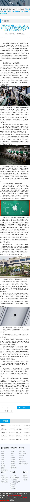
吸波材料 (3, 475)
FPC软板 (3, 466)
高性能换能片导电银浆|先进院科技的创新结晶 (12, 425)
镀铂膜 (2, 457)
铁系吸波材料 (4, 480)
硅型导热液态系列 (14, 478)
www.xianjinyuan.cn (8, 497)
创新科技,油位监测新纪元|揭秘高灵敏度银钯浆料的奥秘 (15, 429)
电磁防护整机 (22, 461)
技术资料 (25, 480)
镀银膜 (2, 453)
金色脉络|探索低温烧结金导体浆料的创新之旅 (12, 436)
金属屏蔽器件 (22, 453)
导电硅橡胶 (22, 451)
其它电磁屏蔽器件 (23, 464)
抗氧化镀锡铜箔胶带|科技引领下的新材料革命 (12, 432)
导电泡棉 (21, 455)
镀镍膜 (2, 459)
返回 (24, 407)
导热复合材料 (13, 488)
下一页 (6, 411)
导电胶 (12, 451)
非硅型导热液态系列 (15, 482)
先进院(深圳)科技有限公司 (6, 493)
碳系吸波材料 (4, 478)
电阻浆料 (13, 466)
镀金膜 (2, 451)
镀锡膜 (2, 461)
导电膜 (2, 468)
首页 (10, 9)
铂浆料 (12, 455)
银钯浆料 (13, 459)
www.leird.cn (22, 493)
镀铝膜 (2, 464)
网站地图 (12, 500)
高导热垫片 (13, 475)
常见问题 (21, 9)
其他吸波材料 (4, 482)
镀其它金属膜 (4, 470)
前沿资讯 (25, 475)
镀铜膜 (2, 455)
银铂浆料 (13, 457)
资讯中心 (15, 9)
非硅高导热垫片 (14, 480)
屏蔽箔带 (21, 459)
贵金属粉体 (13, 468)
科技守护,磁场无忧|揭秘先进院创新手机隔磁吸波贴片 (14, 439)
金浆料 (12, 453)
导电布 (21, 457)
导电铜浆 (13, 461)
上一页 (7, 407)
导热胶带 (12, 486)
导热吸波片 (13, 484)
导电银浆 (13, 464)
